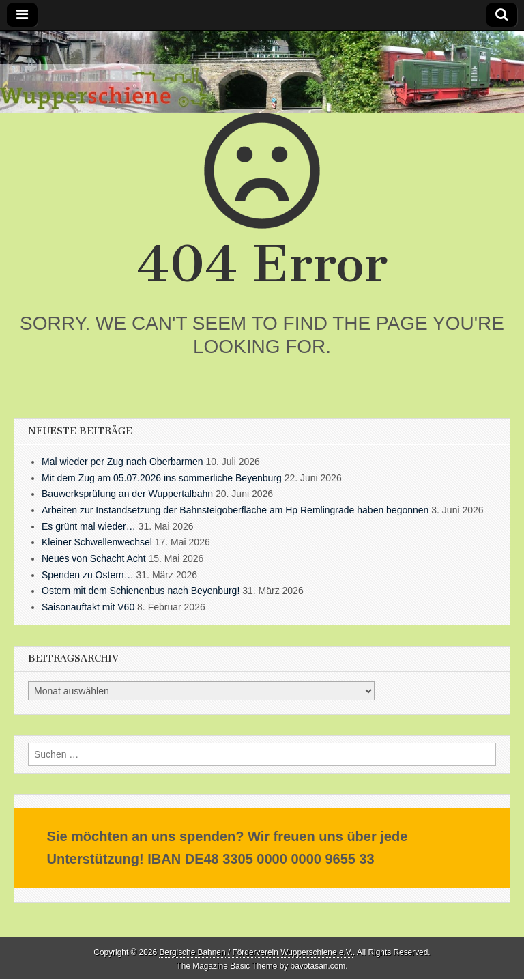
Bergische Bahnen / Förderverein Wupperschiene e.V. (256, 952)
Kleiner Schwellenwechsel (97, 542)
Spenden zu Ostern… (88, 574)
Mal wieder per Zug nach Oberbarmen (122, 461)
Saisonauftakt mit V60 (88, 606)
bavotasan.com (318, 966)
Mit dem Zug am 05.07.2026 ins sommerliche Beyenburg (162, 477)
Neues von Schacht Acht (94, 558)
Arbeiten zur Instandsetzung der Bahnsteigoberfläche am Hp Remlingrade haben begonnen (235, 510)
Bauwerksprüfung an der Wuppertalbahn (127, 493)
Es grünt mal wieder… (89, 526)
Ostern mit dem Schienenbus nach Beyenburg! (140, 590)
